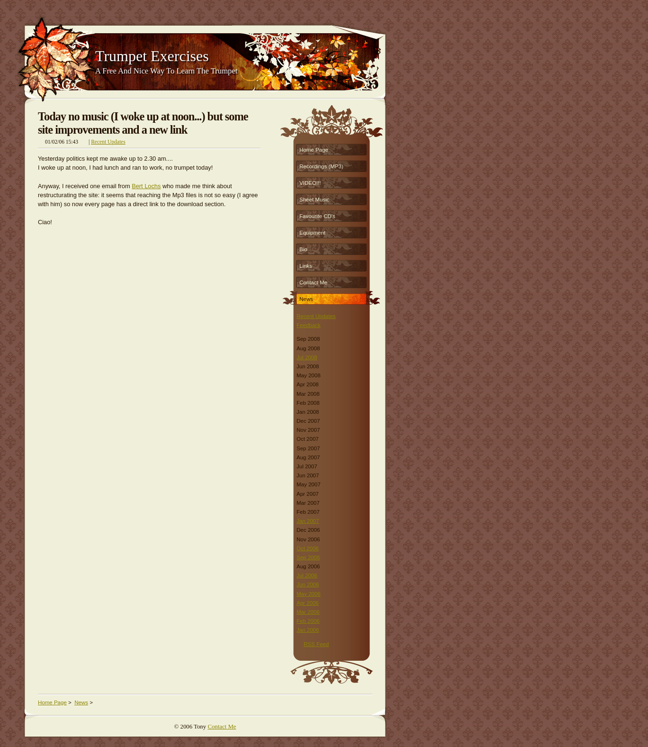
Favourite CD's (317, 216)
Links (305, 266)
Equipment (312, 233)
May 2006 (309, 594)
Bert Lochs (146, 186)
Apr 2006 (308, 603)
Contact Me (313, 282)
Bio (303, 249)
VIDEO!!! (310, 183)
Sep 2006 (308, 557)
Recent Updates (108, 142)
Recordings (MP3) (321, 166)
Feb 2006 (308, 621)
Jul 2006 (307, 575)
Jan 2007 (308, 521)
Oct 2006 (308, 548)
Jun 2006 (308, 584)
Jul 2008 (307, 357)
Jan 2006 (308, 630)
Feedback (309, 325)
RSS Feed (316, 644)
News (306, 299)
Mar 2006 (308, 612)
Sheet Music (314, 199)
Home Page (313, 150)
